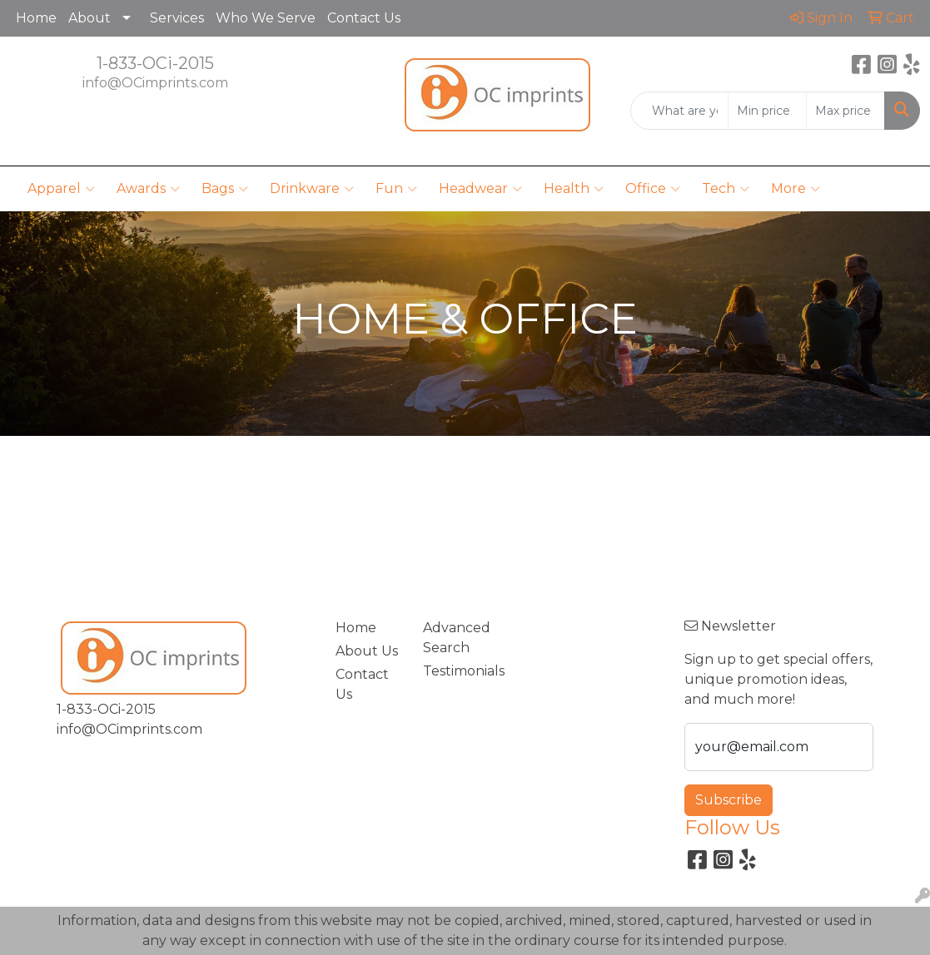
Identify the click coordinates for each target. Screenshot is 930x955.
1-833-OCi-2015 (155, 63)
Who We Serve (266, 18)
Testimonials (456, 671)
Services (177, 18)
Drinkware (312, 189)
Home (36, 18)
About (89, 18)
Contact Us (363, 18)
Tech (725, 189)
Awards (148, 189)
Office (652, 189)
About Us (367, 651)
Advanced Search (456, 638)
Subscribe (728, 800)
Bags (224, 189)
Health (574, 189)
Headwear (480, 189)
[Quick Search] (679, 111)
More (795, 189)
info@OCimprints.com (155, 83)
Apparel (61, 189)
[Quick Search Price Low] (767, 111)
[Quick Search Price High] (845, 111)
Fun (396, 189)
